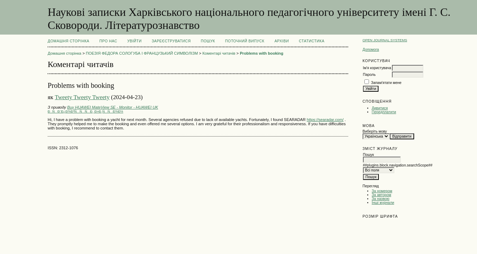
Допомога (371, 50)
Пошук (208, 41)
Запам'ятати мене (386, 83)
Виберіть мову (375, 131)
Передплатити (384, 112)
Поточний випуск (244, 41)
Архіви (281, 41)
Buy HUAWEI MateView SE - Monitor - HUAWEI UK (112, 107)
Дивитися (380, 108)
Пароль (369, 75)
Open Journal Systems (385, 40)
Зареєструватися (171, 41)
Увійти (134, 41)
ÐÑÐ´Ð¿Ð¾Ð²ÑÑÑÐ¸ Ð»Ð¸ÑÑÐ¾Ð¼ (85, 111)
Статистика (311, 41)
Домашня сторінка (68, 41)
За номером (382, 191)
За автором (381, 195)
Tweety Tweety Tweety (82, 97)
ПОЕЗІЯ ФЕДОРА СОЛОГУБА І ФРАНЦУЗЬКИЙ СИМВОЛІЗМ (142, 53)
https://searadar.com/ (325, 119)
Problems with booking (261, 53)
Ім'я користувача (377, 68)
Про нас (108, 41)
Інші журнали (383, 203)
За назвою (380, 199)
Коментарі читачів (218, 53)
